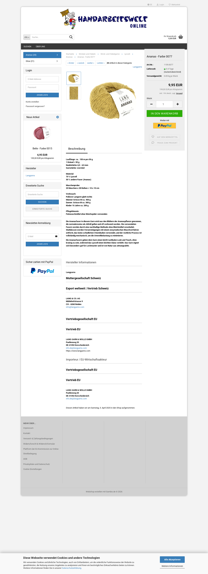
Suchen (27, 46)
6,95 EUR (42, 154)
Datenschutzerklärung (71, 568)
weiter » (90, 63)
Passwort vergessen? (35, 106)
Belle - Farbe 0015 (42, 148)
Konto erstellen (32, 102)
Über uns (40, 46)
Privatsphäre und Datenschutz (36, 464)
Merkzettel (174, 5)
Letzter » (100, 63)
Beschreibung (76, 148)
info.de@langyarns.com (76, 348)
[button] (149, 4)
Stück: (149, 98)
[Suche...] (26, 37)
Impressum (28, 428)
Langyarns (137, 67)
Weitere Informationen (172, 566)
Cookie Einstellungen (32, 469)
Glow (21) (30, 61)
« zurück (80, 63)
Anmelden (42, 95)
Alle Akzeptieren (172, 559)
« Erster (71, 63)
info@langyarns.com (75, 307)
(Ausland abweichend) (172, 72)
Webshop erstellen (94, 491)
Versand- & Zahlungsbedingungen (38, 438)
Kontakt (26, 433)
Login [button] (160, 5)
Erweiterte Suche (42, 209)
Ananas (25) (31, 55)
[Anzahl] (164, 104)
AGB (25, 459)
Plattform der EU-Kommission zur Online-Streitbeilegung (41, 451)
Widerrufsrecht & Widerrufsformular (39, 444)
